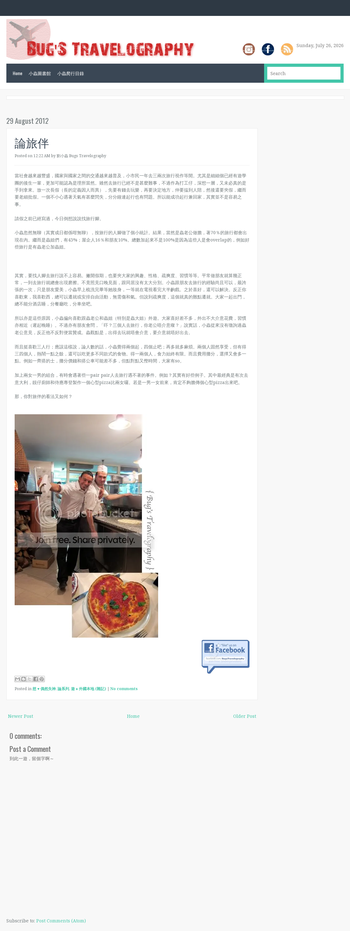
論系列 (63, 688)
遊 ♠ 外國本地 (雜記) (88, 688)
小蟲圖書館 (40, 73)
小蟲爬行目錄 (70, 73)
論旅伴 (32, 142)
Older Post (244, 716)
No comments (124, 688)
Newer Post (20, 716)
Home (17, 73)
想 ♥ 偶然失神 (44, 688)
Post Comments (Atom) (61, 921)
